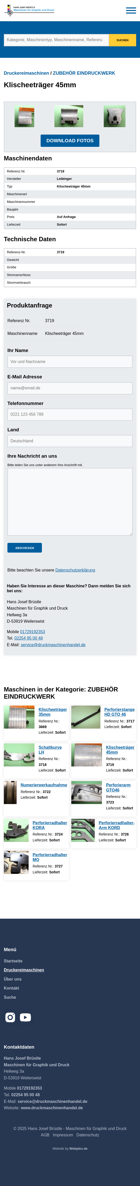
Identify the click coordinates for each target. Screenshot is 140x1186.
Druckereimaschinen (26, 73)
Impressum (63, 1135)
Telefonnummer (25, 403)
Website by (70, 1148)
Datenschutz (87, 1135)
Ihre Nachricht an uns (32, 456)
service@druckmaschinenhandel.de (53, 645)
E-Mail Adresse (24, 376)
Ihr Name (17, 350)
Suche (10, 997)
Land (13, 429)
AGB (45, 1135)
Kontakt (11, 988)
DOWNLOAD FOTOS (70, 140)
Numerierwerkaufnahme (44, 785)
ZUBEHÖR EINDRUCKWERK (84, 73)
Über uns (12, 979)
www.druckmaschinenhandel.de (52, 1108)
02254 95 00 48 (28, 638)
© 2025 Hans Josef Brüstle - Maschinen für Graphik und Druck (69, 1128)
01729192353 (32, 632)
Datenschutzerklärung (75, 570)
